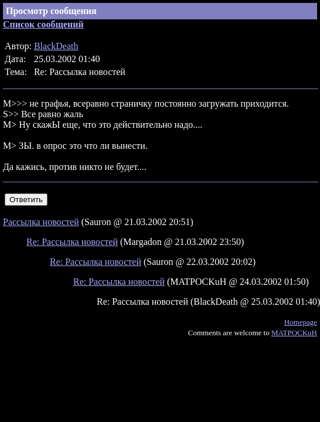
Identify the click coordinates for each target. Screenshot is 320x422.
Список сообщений (43, 24)
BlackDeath (56, 46)
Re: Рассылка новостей (72, 242)
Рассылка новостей (41, 222)
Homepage (300, 322)
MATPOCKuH (294, 332)
